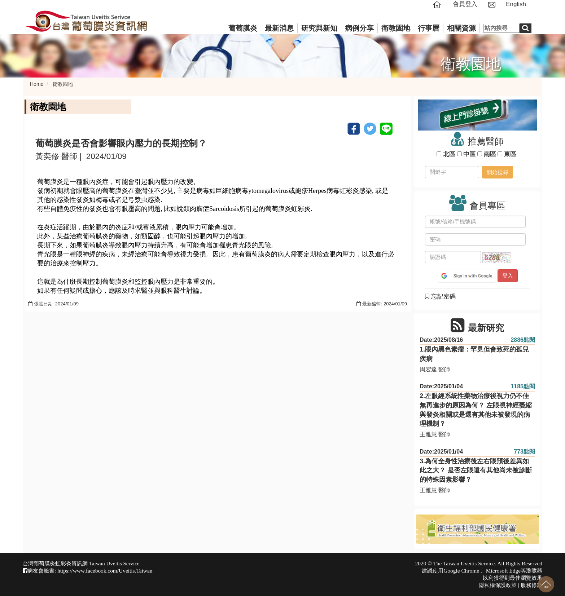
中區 (469, 154)
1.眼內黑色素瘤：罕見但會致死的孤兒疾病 (474, 354)
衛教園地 (395, 28)
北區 (449, 154)
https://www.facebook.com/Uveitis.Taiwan (104, 571)
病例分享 (359, 28)
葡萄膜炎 (242, 28)
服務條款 (531, 585)
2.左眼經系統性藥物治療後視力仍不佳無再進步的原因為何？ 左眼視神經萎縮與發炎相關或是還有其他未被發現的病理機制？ (476, 409)
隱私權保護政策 (498, 585)
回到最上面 (546, 584)
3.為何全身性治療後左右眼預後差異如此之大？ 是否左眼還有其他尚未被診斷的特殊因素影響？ (476, 470)
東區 (510, 154)
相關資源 (461, 28)
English (516, 4)
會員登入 (465, 4)
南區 (490, 154)
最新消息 (279, 28)
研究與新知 (319, 28)
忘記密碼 (440, 296)
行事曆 (428, 28)
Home (36, 84)
